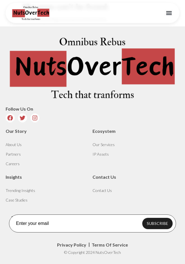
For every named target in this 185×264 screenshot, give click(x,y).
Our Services (104, 144)
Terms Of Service (110, 244)
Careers (13, 163)
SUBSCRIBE (157, 223)
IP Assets (101, 154)
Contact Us (102, 190)
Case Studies (17, 200)
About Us (14, 144)
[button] (169, 13)
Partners (13, 154)
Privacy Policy (71, 244)
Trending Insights (20, 190)
